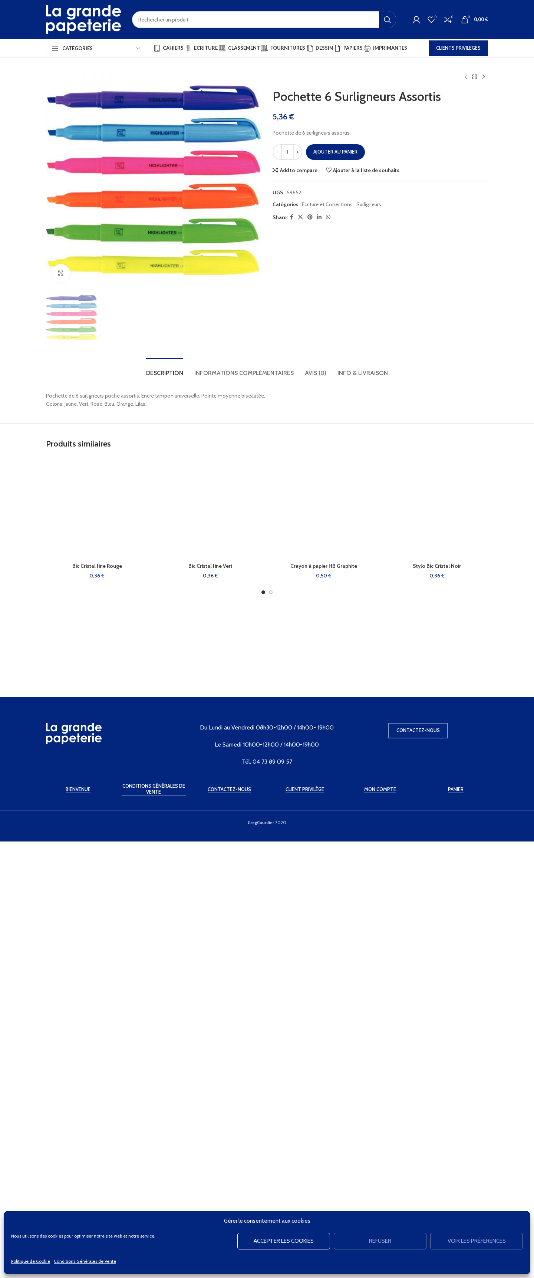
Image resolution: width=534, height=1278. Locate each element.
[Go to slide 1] (263, 1097)
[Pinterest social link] (310, 217)
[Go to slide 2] (271, 1097)
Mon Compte (380, 1206)
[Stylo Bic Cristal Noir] (437, 1013)
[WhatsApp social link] (328, 217)
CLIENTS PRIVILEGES (458, 48)
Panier (456, 1206)
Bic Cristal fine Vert (210, 1071)
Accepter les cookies (284, 1241)
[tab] (164, 874)
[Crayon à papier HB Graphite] (324, 1013)
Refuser (380, 1241)
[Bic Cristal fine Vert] (210, 1013)
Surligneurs (368, 204)
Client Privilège (305, 1206)
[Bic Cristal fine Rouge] (97, 1013)
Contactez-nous (418, 1147)
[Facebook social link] (292, 217)
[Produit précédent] (465, 77)
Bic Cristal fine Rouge (97, 1071)
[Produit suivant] (483, 77)
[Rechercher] (264, 19)
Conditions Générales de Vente (85, 1261)
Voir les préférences (477, 1241)
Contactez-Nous (229, 1206)
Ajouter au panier (335, 152)
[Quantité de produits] (287, 152)
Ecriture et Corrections (327, 204)
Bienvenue (78, 1206)
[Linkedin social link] (319, 217)
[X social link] (300, 217)
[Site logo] (83, 19)
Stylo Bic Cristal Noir (437, 1071)
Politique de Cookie (30, 1261)
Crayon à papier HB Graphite (323, 1071)
